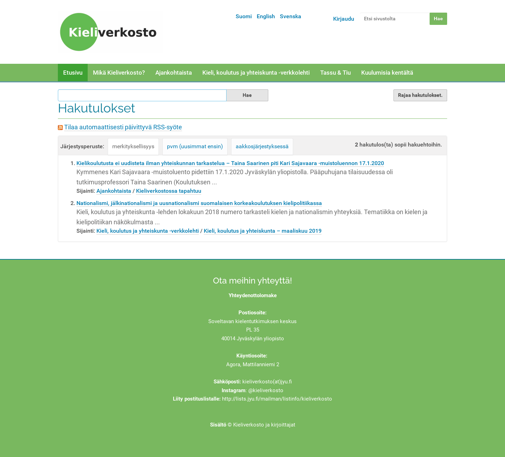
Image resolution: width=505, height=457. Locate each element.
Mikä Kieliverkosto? (119, 72)
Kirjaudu (343, 18)
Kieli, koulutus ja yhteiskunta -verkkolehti (256, 72)
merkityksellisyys (133, 146)
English (266, 16)
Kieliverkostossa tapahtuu (168, 190)
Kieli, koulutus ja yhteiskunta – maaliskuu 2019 (263, 230)
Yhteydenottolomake (253, 295)
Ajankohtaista (173, 72)
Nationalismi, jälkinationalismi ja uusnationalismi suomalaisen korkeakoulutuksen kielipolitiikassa (199, 203)
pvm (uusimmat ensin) (195, 146)
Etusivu (72, 72)
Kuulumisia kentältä (387, 72)
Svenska (290, 16)
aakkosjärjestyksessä (262, 146)
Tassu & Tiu (335, 72)
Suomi (244, 16)
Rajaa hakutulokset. (420, 95)
